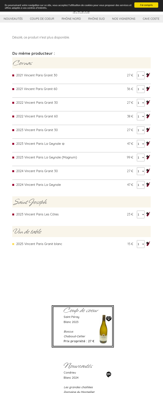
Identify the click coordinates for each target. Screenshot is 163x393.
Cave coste (151, 19)
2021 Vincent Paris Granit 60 (36, 89)
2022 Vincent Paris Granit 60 (37, 116)
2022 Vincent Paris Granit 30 (37, 103)
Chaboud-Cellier (74, 336)
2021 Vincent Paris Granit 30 (36, 75)
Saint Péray (71, 317)
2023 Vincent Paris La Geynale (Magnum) (46, 157)
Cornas (22, 63)
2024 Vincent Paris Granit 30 (37, 171)
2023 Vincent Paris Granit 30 (37, 130)
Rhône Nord (71, 19)
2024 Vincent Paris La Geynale (38, 185)
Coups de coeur (42, 19)
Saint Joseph (30, 202)
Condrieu (70, 372)
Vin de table (27, 231)
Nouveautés (13, 19)
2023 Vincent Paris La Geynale (40, 144)
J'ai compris (146, 5)
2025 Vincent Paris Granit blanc (39, 244)
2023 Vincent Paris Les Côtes (37, 214)
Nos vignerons (123, 19)
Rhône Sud (96, 19)
